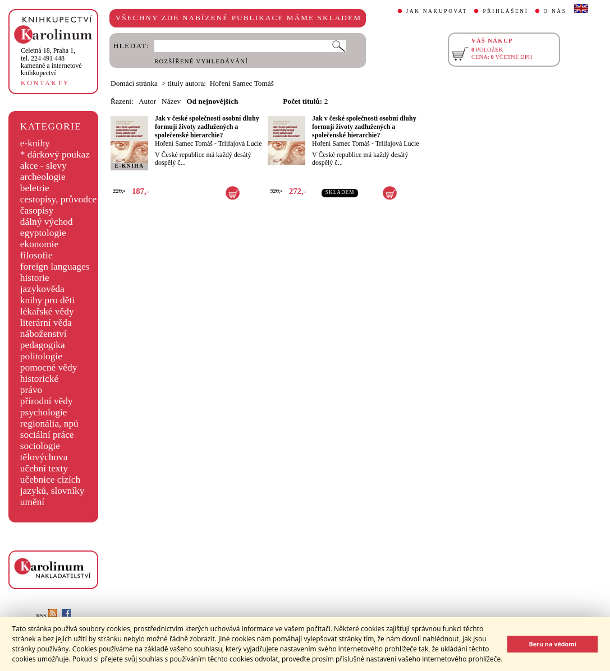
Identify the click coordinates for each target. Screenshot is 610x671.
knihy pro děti (47, 300)
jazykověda (42, 289)
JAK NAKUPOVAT (437, 11)
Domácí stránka (134, 83)
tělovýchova (44, 457)
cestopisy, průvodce (58, 199)
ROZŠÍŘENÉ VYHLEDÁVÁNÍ (201, 61)
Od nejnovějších (212, 101)
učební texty (44, 468)
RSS (46, 616)
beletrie (34, 188)
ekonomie (39, 244)
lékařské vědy (47, 311)
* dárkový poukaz (55, 154)
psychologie (43, 412)
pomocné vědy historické (48, 373)
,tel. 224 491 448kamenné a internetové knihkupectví (51, 62)
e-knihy (35, 143)
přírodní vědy (46, 401)
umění (32, 502)
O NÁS (555, 11)
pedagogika (42, 345)
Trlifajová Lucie (240, 143)
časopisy (37, 210)
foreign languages (55, 266)
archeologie (43, 177)
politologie (41, 356)
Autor (147, 101)
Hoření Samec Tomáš (184, 143)
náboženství (43, 333)
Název (171, 101)
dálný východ (46, 221)
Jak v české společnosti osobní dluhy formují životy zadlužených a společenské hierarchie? (207, 126)
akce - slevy (43, 165)
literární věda (46, 322)
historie (34, 277)
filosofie (36, 255)
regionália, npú (49, 423)
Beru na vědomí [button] (552, 644)
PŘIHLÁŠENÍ (505, 11)
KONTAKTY (45, 83)
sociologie (40, 446)
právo (31, 390)
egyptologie (43, 233)
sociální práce (47, 434)
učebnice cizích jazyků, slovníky (52, 485)
